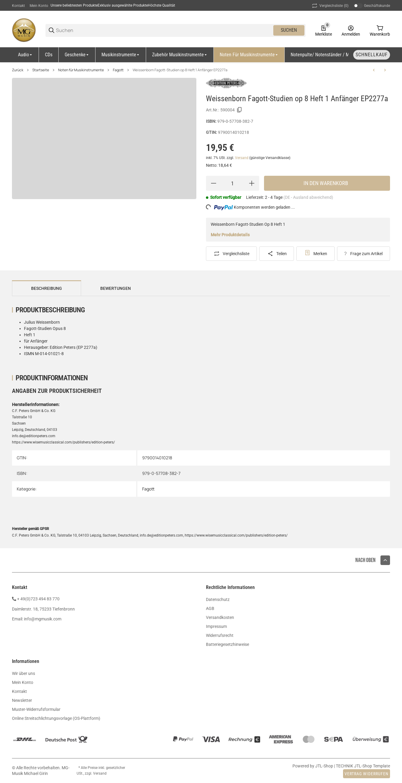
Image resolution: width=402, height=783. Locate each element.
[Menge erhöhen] (252, 183)
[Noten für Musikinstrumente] (249, 54)
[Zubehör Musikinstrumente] (180, 54)
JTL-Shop (324, 766)
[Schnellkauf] (371, 55)
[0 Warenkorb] (380, 30)
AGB (210, 608)
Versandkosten (220, 617)
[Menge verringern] (213, 183)
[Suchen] (164, 30)
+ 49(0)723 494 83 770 (38, 598)
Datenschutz (218, 599)
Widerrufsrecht (219, 635)
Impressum (216, 626)
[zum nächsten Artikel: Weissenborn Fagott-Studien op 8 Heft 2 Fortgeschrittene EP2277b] (385, 70)
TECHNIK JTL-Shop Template (363, 766)
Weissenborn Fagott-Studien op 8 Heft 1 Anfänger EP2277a (180, 70)
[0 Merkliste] (323, 30)
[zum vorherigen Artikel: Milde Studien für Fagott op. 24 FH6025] (374, 70)
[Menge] (232, 183)
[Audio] (25, 54)
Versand (242, 158)
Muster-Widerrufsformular (36, 709)
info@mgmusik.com (42, 619)
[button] (385, 560)
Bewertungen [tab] (115, 288)
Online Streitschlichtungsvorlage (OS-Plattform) (56, 718)
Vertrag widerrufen (367, 773)
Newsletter (22, 700)
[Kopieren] (239, 109)
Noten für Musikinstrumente (81, 70)
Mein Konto (39, 6)
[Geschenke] (77, 54)
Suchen (289, 30)
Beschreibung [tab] (46, 288)
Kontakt (18, 6)
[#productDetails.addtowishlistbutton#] (315, 253)
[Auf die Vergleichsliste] (231, 253)
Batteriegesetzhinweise (227, 644)
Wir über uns (23, 673)
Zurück (17, 70)
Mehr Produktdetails (230, 234)
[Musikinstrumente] (120, 54)
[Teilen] (276, 253)
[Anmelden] (351, 30)
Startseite (40, 70)
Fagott (118, 70)
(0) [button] (329, 5)
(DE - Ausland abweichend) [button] (308, 197)
